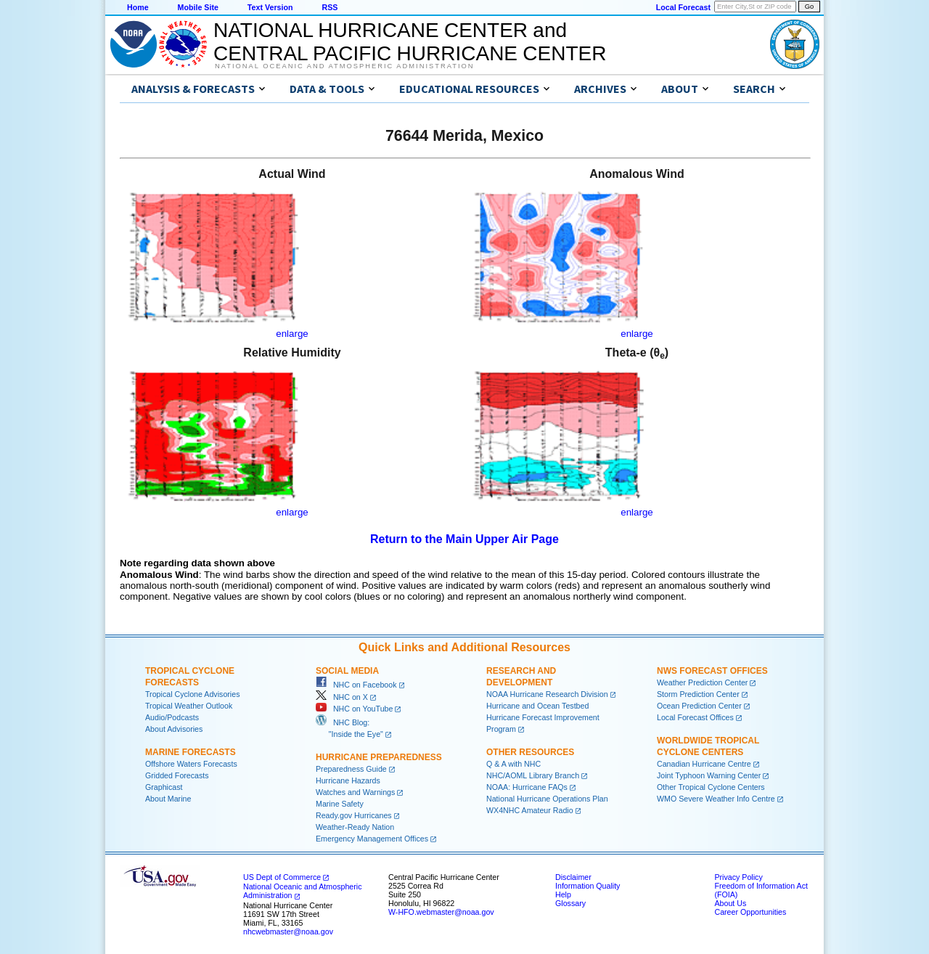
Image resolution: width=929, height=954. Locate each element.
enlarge (292, 333)
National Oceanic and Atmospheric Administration (344, 66)
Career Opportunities (750, 912)
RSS (329, 7)
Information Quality (587, 885)
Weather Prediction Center (702, 682)
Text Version (270, 7)
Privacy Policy (738, 877)
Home (138, 7)
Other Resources (530, 752)
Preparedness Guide (351, 769)
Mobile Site (198, 7)
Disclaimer (573, 877)
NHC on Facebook (356, 684)
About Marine (168, 798)
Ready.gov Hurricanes (354, 815)
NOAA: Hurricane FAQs (527, 787)
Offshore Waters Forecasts (191, 763)
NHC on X (342, 697)
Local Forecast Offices (695, 717)
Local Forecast (683, 7)
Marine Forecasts (190, 752)
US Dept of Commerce (282, 877)
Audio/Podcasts (172, 717)
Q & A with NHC (513, 763)
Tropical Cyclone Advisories (192, 694)
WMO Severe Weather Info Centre (716, 798)
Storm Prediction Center (698, 694)
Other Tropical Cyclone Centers (711, 787)
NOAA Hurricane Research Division (547, 694)
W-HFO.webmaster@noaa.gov (441, 912)
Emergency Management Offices (372, 838)
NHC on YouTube (354, 708)
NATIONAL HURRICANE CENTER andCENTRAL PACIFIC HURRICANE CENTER (409, 42)
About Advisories (173, 729)
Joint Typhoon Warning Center (709, 775)
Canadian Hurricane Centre (704, 763)
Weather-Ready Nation (355, 827)
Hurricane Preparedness (379, 757)
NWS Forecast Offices (712, 671)
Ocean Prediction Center (699, 705)
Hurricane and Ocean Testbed (537, 705)
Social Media (347, 671)
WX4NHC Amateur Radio (529, 810)
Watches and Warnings (355, 792)
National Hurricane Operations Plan (547, 798)
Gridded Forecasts (177, 775)
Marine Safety (340, 803)
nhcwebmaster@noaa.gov (288, 931)
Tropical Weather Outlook (188, 705)
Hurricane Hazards (348, 780)
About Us (730, 903)
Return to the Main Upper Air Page (464, 539)
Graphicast (164, 787)
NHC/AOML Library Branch (532, 775)
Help (563, 894)
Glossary (570, 903)
